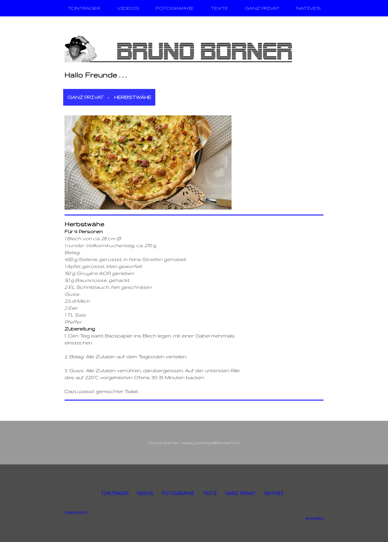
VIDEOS (128, 8)
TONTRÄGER (84, 8)
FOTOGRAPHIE (175, 8)
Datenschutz (76, 512)
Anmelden (314, 518)
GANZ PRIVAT (262, 8)
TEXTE (219, 8)
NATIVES (308, 8)
